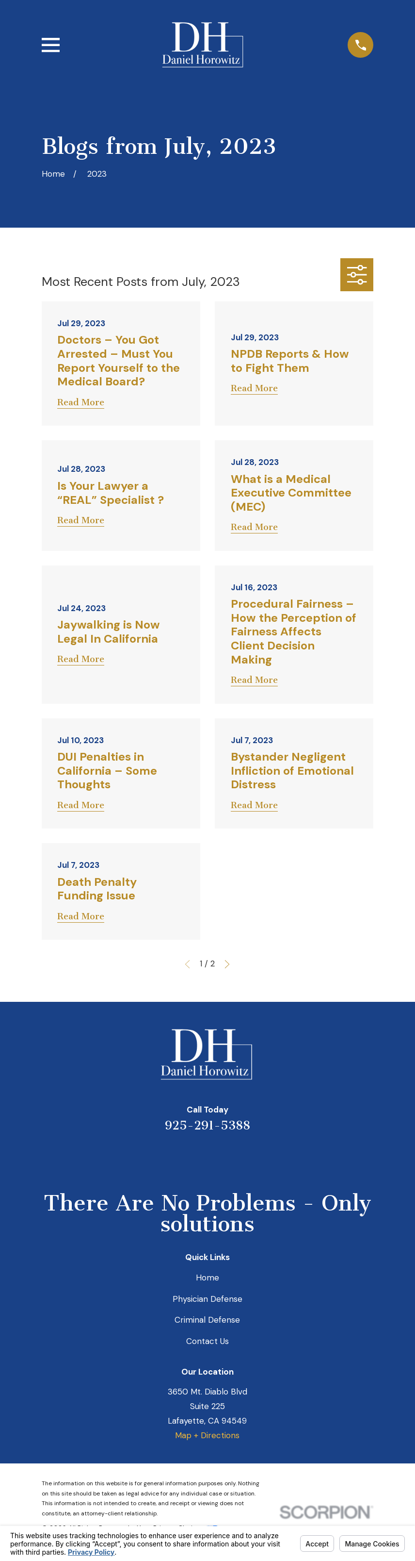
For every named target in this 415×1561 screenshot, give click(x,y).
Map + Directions (207, 1435)
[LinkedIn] (194, 1156)
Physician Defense (207, 1299)
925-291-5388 (207, 1125)
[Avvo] (220, 1156)
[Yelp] (168, 1156)
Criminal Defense (207, 1319)
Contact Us (207, 1341)
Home (207, 1277)
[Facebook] (247, 1156)
